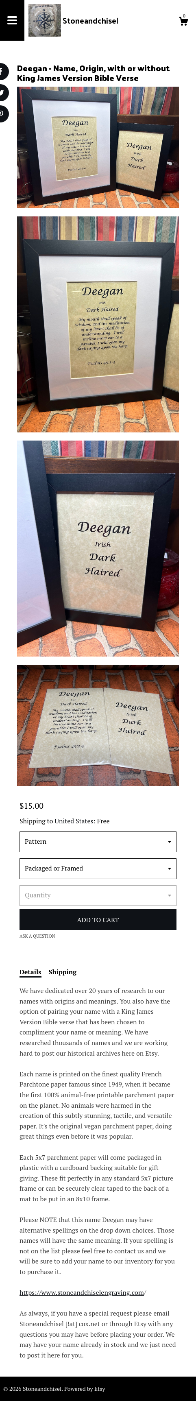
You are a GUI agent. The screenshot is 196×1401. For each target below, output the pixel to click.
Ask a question (37, 936)
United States (73, 820)
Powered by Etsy (84, 1388)
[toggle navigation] (12, 20)
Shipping (63, 971)
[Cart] (183, 22)
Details (30, 971)
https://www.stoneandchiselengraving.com (82, 1292)
